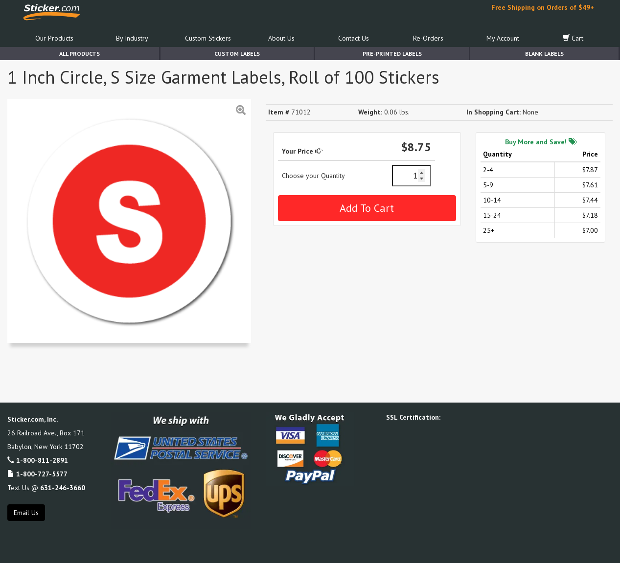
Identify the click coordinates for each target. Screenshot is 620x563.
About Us (281, 38)
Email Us (26, 512)
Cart (573, 38)
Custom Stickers (208, 38)
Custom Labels (237, 53)
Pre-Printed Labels (392, 53)
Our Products (54, 38)
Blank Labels (544, 53)
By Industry (132, 38)
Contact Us (353, 38)
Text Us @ (46, 487)
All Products (79, 53)
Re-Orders (428, 38)
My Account (502, 38)
